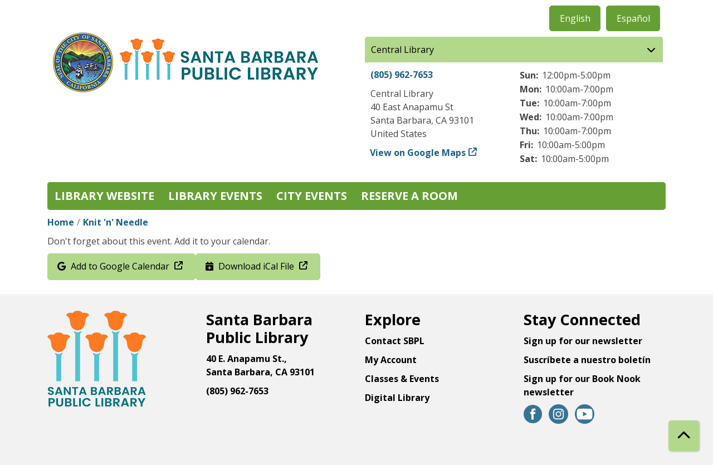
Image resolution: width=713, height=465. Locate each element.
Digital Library (397, 397)
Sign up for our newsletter (583, 341)
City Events (311, 195)
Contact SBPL (394, 341)
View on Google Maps (418, 152)
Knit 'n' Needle (115, 222)
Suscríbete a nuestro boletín (587, 360)
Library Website (104, 195)
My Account (391, 360)
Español (633, 18)
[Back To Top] (683, 435)
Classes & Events (402, 379)
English (575, 18)
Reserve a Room (409, 195)
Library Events (215, 195)
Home (60, 222)
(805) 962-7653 (401, 74)
